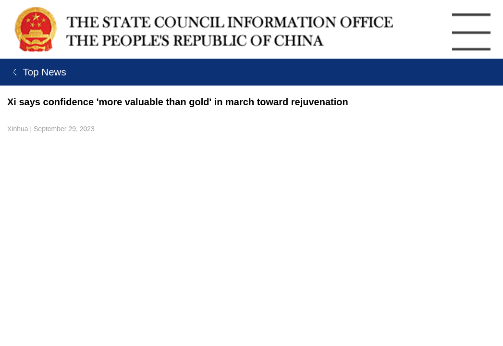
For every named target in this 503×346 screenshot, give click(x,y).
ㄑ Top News (36, 71)
